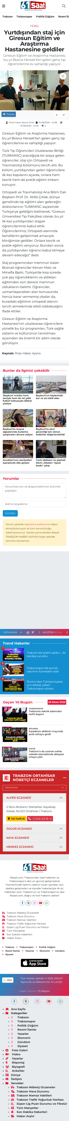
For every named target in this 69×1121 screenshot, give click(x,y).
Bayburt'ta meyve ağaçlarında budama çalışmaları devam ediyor (18, 432)
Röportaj (15, 1062)
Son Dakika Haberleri (17, 934)
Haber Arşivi (12, 938)
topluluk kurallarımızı (37, 524)
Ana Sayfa (15, 1009)
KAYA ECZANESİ (17, 837)
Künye (13, 1075)
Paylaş (8, 114)
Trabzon (7, 16)
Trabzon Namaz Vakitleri (19, 920)
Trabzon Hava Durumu (18, 916)
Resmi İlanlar (11, 951)
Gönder (10, 513)
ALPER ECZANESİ (18, 797)
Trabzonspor (24, 16)
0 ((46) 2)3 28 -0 (40, 818)
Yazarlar (28, 951)
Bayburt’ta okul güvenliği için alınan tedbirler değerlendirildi (50, 432)
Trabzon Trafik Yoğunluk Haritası (24, 923)
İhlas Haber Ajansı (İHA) (21, 122)
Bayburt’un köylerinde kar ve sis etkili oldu (49, 397)
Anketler (15, 1070)
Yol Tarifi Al (16, 818)
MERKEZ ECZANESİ (19, 846)
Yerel (34, 26)
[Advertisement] (34, 591)
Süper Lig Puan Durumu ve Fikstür (25, 927)
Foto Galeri (17, 1050)
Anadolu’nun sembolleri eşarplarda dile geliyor (17, 461)
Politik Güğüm (45, 16)
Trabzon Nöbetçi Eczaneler (20, 912)
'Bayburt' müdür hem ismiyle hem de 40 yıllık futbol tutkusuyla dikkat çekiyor (17, 399)
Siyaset (7, 954)
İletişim (14, 1079)
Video (13, 1054)
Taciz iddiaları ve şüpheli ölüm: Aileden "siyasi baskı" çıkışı (50, 463)
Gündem (58, 951)
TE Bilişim (44, 991)
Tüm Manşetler (13, 930)
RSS (8, 980)
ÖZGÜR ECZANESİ (19, 828)
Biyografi (15, 1066)
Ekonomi (43, 951)
